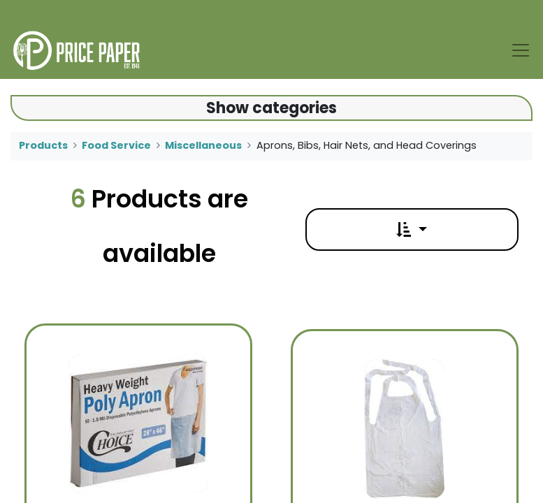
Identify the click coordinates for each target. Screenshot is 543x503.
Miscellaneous (203, 145)
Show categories (271, 108)
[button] (411, 229)
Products (43, 145)
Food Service (116, 145)
